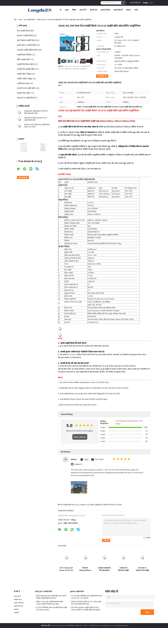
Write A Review (80, 437)
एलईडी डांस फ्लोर (23, 83)
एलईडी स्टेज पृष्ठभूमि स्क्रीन (26, 69)
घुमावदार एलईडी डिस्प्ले (25, 35)
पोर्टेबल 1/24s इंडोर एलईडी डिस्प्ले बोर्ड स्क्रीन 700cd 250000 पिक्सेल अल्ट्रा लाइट (49, 603)
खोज (123, 3)
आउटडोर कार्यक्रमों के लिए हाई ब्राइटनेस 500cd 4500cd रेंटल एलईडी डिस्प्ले (104, 569)
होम (15, 20)
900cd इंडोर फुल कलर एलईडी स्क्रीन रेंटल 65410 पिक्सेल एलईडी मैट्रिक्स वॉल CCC (51, 597)
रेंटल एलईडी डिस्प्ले (29, 20)
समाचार (128, 10)
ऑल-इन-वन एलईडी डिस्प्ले (26, 98)
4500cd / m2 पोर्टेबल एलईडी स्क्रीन (91, 505)
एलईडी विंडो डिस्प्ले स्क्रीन (25, 64)
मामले (136, 10)
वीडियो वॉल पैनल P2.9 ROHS (112, 505)
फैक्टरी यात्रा (93, 10)
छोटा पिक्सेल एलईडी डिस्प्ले (26, 40)
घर (60, 10)
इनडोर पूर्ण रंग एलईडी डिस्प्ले (26, 45)
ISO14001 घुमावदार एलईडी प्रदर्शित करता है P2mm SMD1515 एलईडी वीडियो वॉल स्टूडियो (85, 609)
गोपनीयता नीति (45, 625)
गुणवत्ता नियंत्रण (105, 10)
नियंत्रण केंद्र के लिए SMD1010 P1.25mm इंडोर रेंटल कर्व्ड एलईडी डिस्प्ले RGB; (86, 603)
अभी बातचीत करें (135, 3)
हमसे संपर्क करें (118, 10)
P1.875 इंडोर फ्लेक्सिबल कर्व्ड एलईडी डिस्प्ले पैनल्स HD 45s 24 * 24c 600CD (86, 597)
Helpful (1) (78, 464)
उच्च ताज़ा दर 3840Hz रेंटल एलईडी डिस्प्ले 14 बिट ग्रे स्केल (142, 569)
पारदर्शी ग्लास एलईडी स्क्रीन (26, 88)
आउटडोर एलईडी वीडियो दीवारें (27, 50)
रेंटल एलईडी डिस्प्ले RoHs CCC (70, 505)
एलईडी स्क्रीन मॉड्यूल (24, 74)
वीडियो (74, 10)
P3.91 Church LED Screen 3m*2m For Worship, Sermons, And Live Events (66, 569)
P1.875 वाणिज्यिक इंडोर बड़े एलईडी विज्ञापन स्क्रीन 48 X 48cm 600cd (51, 609)
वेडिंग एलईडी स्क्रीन (23, 59)
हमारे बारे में (83, 10)
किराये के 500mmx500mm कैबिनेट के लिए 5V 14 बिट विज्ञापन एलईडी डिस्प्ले (85, 569)
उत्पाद (66, 10)
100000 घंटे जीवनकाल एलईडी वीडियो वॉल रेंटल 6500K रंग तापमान (123, 569)
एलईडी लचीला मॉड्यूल (24, 79)
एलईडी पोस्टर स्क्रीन (23, 93)
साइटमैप (16, 613)
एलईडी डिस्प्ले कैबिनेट (24, 55)
